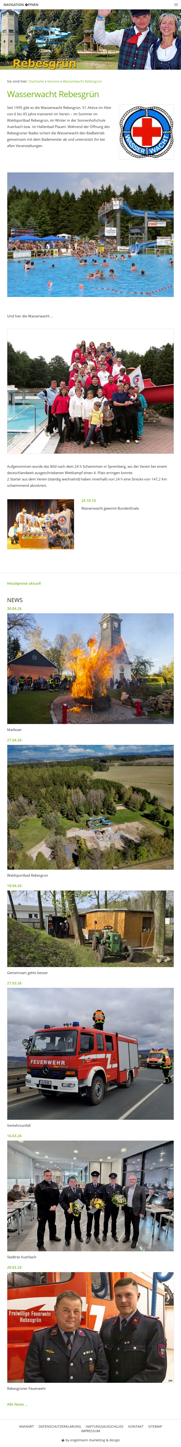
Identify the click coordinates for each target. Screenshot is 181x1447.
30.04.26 (14, 608)
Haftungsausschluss (104, 1426)
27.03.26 (14, 983)
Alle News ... (17, 1404)
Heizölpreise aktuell (24, 583)
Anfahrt (26, 1426)
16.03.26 (14, 1135)
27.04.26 (14, 740)
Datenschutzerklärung (60, 1426)
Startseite (36, 81)
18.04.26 (14, 885)
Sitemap (155, 1426)
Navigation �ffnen (21, 4)
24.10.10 (88, 500)
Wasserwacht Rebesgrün (82, 81)
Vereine (53, 81)
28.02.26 (14, 1267)
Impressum (90, 1431)
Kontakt (136, 1426)
